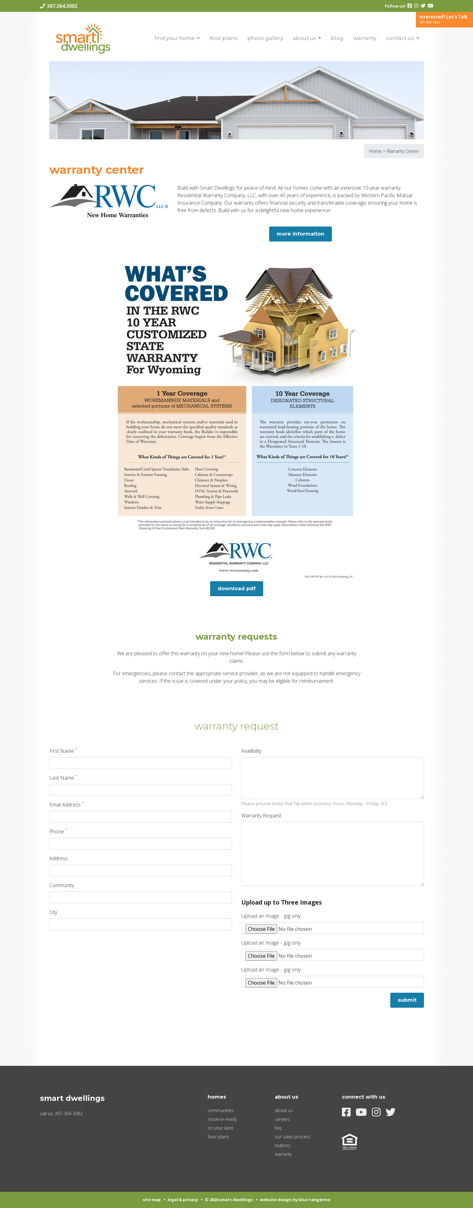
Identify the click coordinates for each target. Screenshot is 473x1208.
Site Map (152, 1199)
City (53, 912)
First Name (63, 750)
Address (58, 858)
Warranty (364, 38)
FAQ (278, 1128)
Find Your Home (175, 38)
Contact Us (400, 38)
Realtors (282, 1145)
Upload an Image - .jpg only (271, 915)
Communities (221, 1110)
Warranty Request (261, 815)
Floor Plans (223, 38)
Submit (407, 1000)
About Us (305, 38)
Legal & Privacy (183, 1199)
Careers (282, 1119)
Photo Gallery (265, 38)
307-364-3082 (69, 1113)
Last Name (63, 777)
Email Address (66, 804)
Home (375, 151)
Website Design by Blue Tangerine (295, 1199)
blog (337, 38)
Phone (58, 831)
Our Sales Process (293, 1137)
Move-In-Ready (222, 1119)
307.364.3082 (62, 5)
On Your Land (220, 1128)
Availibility (251, 750)
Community (61, 885)
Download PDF (237, 589)
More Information (300, 234)
